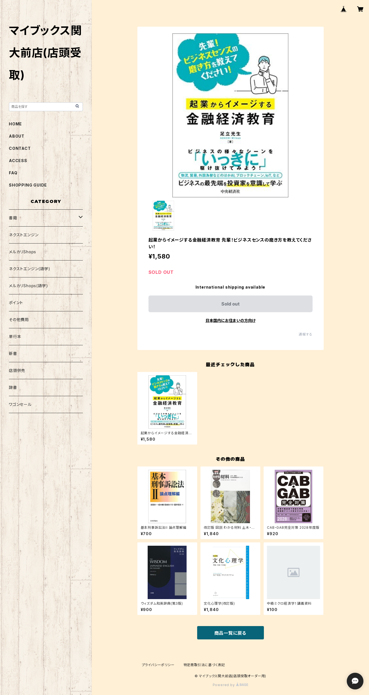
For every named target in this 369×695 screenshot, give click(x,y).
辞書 (13, 387)
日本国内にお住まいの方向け (230, 320)
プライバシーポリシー (158, 665)
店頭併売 (17, 370)
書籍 (13, 217)
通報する (305, 334)
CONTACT (20, 148)
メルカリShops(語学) (28, 285)
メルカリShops (22, 251)
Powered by (230, 685)
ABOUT (16, 136)
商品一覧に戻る (230, 633)
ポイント (16, 302)
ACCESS (18, 160)
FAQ (13, 172)
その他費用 (19, 319)
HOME (15, 123)
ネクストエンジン (23, 234)
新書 (13, 353)
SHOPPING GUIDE (28, 185)
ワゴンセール (20, 404)
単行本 (15, 336)
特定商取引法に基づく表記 (204, 665)
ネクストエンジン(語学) (29, 268)
